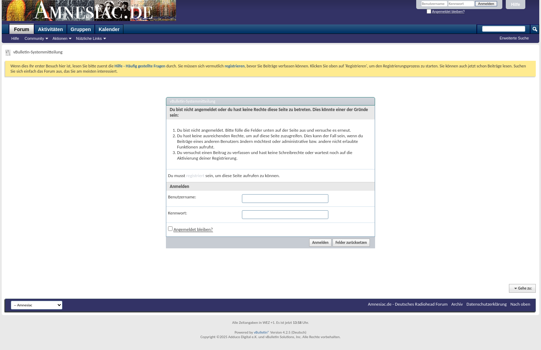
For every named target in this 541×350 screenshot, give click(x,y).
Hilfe (515, 4)
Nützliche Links (89, 38)
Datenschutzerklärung (486, 304)
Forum (21, 29)
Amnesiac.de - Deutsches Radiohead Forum (408, 304)
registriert (195, 175)
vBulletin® (261, 332)
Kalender (109, 29)
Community (34, 38)
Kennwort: (177, 213)
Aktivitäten (50, 29)
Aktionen (60, 38)
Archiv (457, 304)
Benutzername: (182, 196)
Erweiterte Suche (514, 38)
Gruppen (81, 29)
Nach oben (520, 304)
